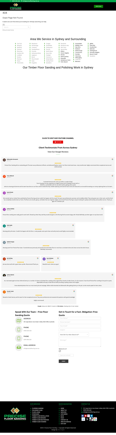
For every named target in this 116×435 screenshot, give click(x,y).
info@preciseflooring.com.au (31, 350)
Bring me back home (8, 30)
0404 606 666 (27, 333)
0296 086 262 (27, 342)
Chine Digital (61, 432)
